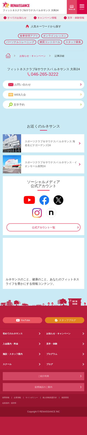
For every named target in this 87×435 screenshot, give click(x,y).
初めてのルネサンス (13, 333)
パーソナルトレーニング (20, 41)
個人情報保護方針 (50, 398)
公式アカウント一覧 (43, 227)
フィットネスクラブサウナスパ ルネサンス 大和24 (30, 10)
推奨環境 (65, 398)
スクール (7, 364)
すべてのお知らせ (16, 17)
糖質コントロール (50, 41)
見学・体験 (51, 344)
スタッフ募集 (73, 41)
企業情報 (17, 398)
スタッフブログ (64, 320)
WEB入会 (44, 94)
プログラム (51, 354)
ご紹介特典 (43, 376)
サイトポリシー (32, 398)
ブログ (49, 364)
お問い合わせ (44, 84)
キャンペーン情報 (47, 17)
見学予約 (44, 105)
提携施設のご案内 (43, 387)
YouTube (22, 320)
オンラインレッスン (54, 35)
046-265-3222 (44, 74)
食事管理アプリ (29, 35)
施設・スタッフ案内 (13, 354)
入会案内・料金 (10, 344)
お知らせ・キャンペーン (32, 56)
